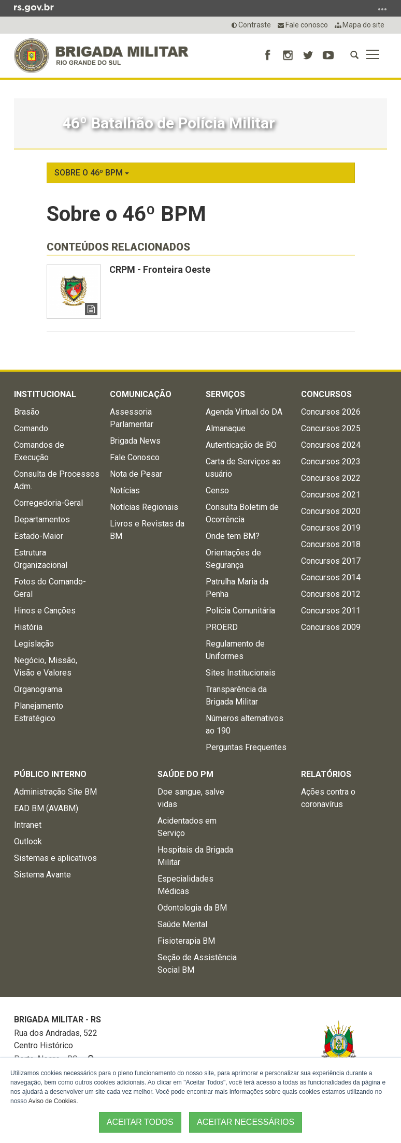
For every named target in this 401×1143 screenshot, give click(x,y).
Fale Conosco (135, 457)
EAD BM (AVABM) (46, 808)
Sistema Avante (42, 875)
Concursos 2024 (331, 445)
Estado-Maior (38, 536)
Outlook (28, 841)
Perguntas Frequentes (246, 747)
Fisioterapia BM (186, 941)
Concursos (326, 394)
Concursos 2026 (331, 412)
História (28, 627)
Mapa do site (359, 25)
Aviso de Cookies (52, 1101)
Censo (217, 490)
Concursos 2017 (331, 561)
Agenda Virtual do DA (244, 412)
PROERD (222, 627)
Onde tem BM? (233, 536)
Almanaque (226, 428)
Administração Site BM (55, 792)
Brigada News (135, 441)
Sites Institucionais (241, 673)
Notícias (125, 490)
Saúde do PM (185, 774)
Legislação (34, 644)
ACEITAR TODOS (140, 1122)
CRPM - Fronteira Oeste (159, 269)
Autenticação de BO (241, 445)
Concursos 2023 (331, 461)
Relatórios (326, 774)
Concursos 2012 (331, 594)
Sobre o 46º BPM (91, 173)
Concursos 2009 (331, 627)
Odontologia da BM (192, 908)
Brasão (26, 412)
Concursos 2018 (331, 544)
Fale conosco (303, 25)
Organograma (38, 689)
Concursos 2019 (331, 528)
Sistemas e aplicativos (55, 858)
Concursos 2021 (331, 495)
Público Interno (50, 774)
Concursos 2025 (331, 428)
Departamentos (42, 519)
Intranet (27, 825)
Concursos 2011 (331, 611)
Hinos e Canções (45, 611)
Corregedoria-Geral (48, 503)
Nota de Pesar (136, 474)
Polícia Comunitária (240, 611)
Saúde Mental (182, 924)
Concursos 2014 (331, 577)
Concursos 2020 (331, 511)
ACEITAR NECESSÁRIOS (245, 1122)
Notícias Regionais (144, 507)
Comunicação (140, 394)
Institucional (45, 394)
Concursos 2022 (331, 478)
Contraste (251, 25)
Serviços (225, 394)
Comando (31, 428)
